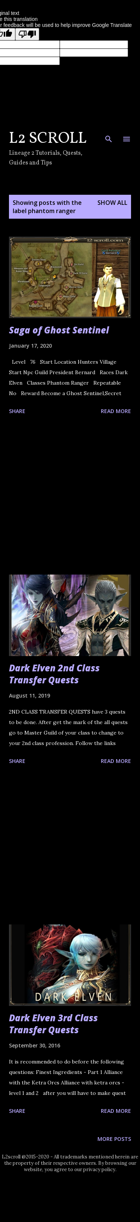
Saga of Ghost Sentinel (59, 330)
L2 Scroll (48, 139)
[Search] (108, 135)
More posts (114, 1138)
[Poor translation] (27, 34)
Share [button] (17, 411)
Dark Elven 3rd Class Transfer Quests (53, 1024)
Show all (112, 202)
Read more (116, 411)
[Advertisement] (70, 496)
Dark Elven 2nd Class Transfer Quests (54, 674)
